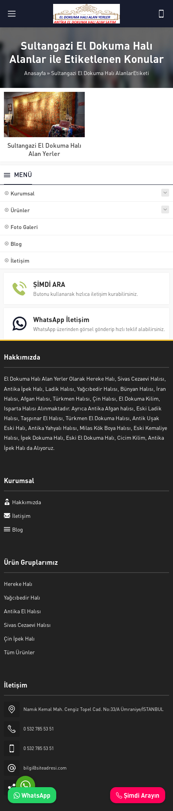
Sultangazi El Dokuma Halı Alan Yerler (44, 149)
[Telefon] (161, 14)
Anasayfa (35, 72)
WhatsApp (32, 795)
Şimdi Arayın (137, 795)
